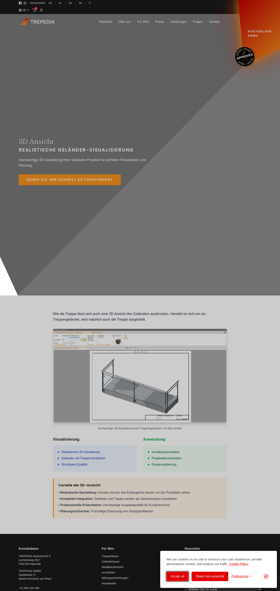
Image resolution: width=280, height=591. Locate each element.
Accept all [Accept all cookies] (177, 576)
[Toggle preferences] (241, 576)
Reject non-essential (210, 576)
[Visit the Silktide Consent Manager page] (266, 576)
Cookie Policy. (239, 564)
